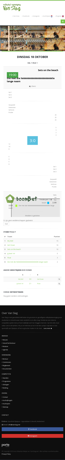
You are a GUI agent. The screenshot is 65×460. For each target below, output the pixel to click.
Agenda (5, 350)
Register (59, 16)
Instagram (36, 16)
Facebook (25, 16)
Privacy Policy (6, 454)
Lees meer (48, 328)
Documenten (7, 369)
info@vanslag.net (14, 425)
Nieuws (5, 340)
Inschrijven (47, 16)
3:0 (30, 279)
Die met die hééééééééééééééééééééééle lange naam (27, 262)
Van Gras (15, 16)
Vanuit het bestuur (9, 343)
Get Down (11, 245)
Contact (5, 397)
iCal (6, 224)
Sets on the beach (14, 249)
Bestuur (5, 359)
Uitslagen (6, 385)
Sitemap (5, 407)
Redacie (5, 346)
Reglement (6, 365)
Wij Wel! (10, 241)
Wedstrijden (13, 29)
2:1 (30, 283)
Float (9, 258)
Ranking (5, 388)
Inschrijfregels (7, 400)
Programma (7, 381)
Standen (5, 378)
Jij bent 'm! (11, 253)
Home (4, 29)
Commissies (7, 362)
